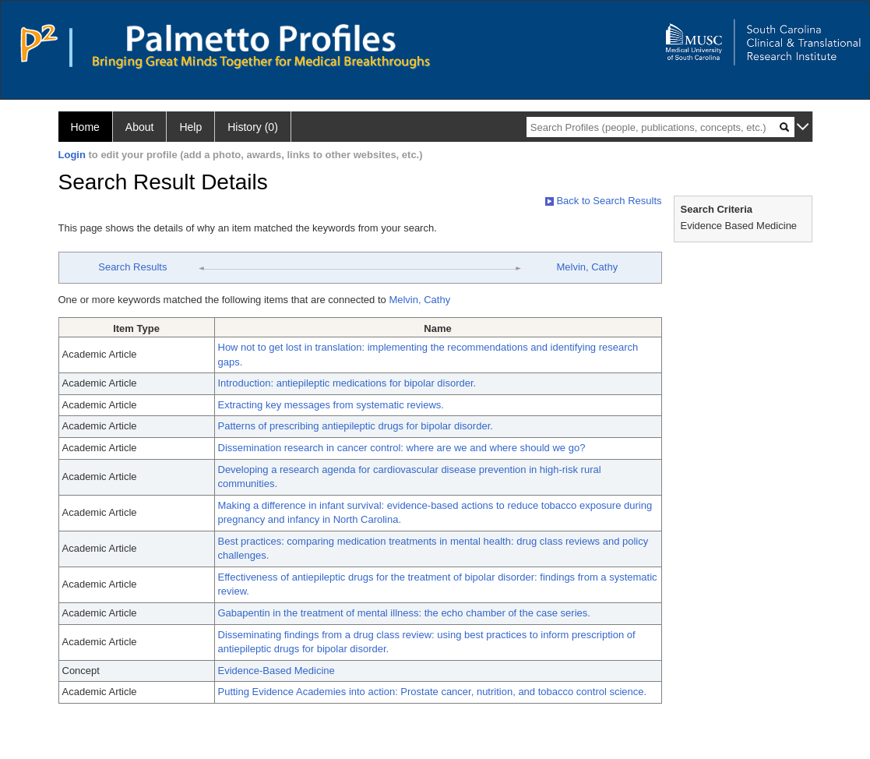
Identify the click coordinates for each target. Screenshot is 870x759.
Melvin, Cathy (587, 267)
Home (85, 127)
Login (72, 155)
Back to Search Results (603, 201)
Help (190, 127)
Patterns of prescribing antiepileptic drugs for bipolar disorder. (355, 426)
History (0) (252, 127)
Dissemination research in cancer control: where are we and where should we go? (402, 448)
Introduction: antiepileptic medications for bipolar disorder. (347, 383)
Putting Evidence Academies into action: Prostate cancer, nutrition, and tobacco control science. (432, 691)
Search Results (132, 267)
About (139, 127)
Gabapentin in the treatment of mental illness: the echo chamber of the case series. (404, 613)
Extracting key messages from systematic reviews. (331, 405)
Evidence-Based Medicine (276, 670)
